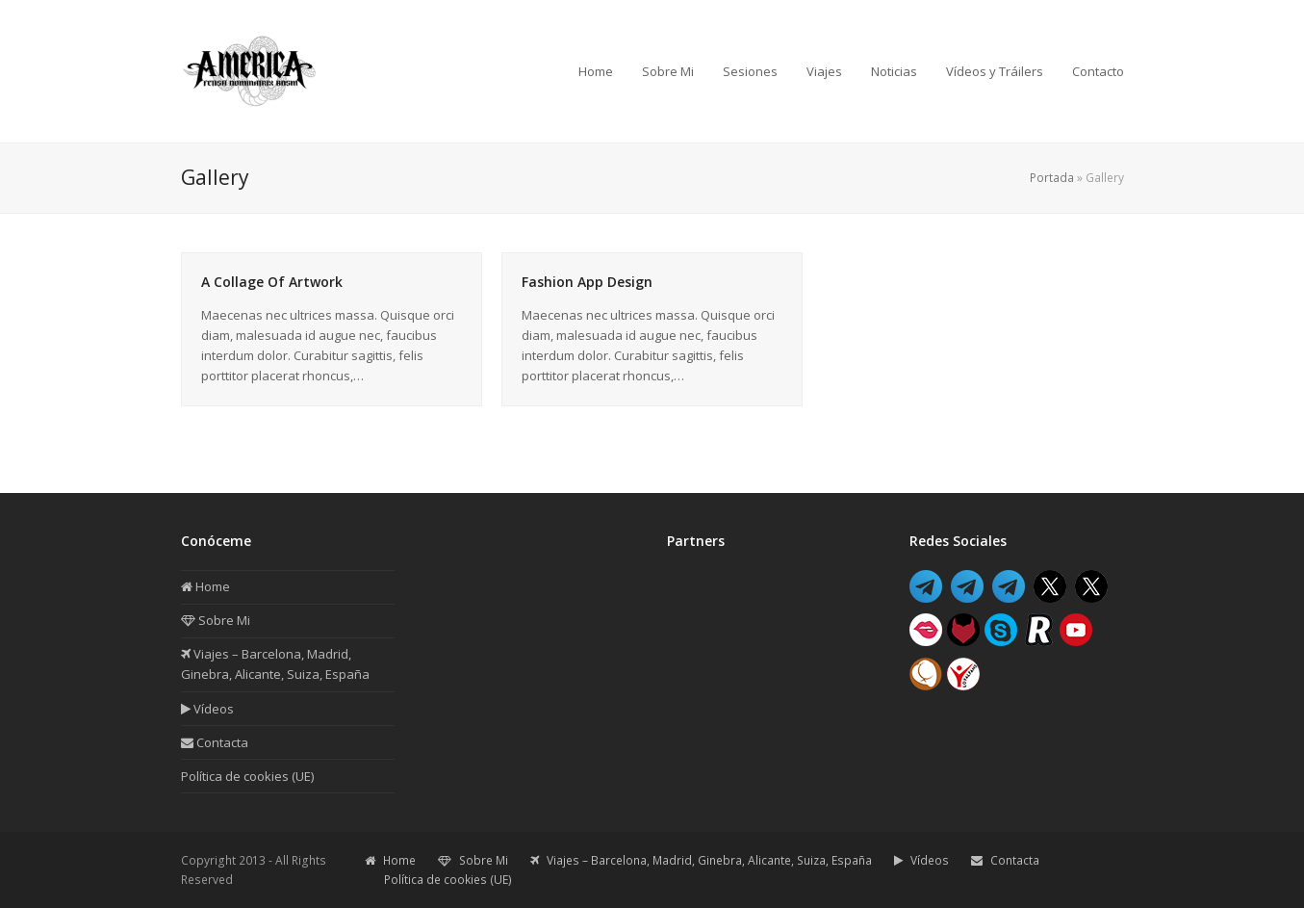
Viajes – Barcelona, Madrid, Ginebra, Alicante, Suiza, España (701, 860)
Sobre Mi (215, 620)
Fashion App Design (587, 281)
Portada (1052, 177)
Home (205, 586)
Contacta (214, 742)
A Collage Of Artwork (272, 281)
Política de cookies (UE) (247, 776)
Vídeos (207, 708)
